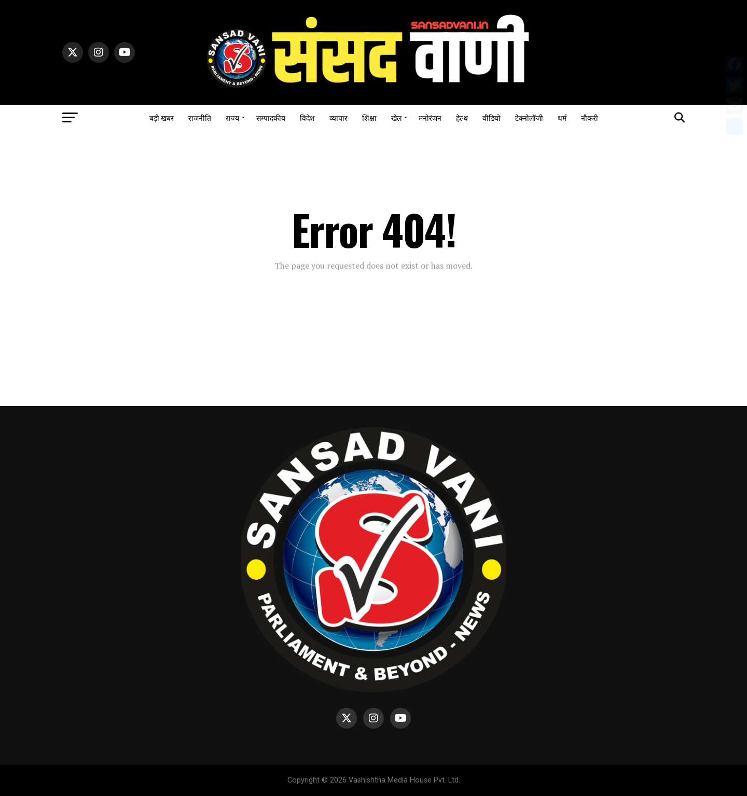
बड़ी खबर (161, 117)
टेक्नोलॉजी (529, 117)
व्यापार (338, 117)
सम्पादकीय (270, 117)
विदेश (307, 117)
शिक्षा (369, 117)
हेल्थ (462, 117)
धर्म (562, 117)
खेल (396, 117)
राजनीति (199, 117)
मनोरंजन (430, 117)
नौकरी (589, 117)
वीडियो (491, 117)
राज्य (232, 117)
